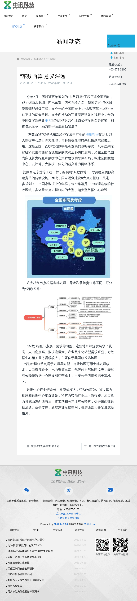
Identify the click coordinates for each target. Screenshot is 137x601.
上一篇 (44, 446)
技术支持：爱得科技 (68, 518)
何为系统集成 (15, 585)
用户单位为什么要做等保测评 (23, 591)
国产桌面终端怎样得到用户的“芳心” (27, 539)
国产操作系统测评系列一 (21, 574)
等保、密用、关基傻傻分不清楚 (25, 557)
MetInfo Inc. (90, 524)
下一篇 (99, 446)
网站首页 (8, 16)
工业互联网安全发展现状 (21, 568)
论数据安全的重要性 (18, 562)
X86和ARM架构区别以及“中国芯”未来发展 (30, 551)
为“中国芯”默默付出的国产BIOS (25, 545)
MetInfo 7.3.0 (61, 524)
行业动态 (51, 59)
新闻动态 (38, 59)
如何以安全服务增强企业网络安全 (26, 580)
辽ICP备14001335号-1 (68, 513)
